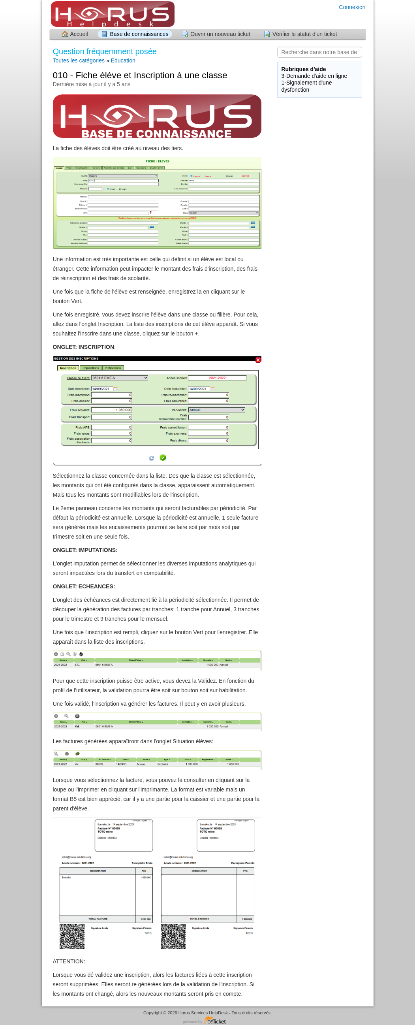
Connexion (352, 7)
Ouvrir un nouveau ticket (220, 34)
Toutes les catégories (79, 60)
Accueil (79, 34)
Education (123, 60)
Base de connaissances (139, 34)
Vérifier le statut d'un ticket (304, 34)
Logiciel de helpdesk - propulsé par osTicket (208, 1020)
